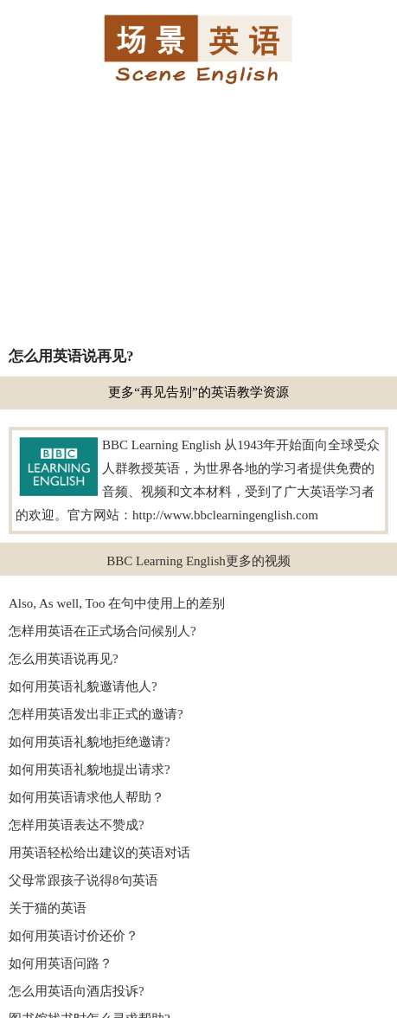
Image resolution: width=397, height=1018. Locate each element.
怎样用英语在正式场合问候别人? (102, 631)
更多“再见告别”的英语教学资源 (198, 392)
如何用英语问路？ (60, 963)
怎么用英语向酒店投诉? (76, 991)
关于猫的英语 (47, 908)
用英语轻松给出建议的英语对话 (99, 853)
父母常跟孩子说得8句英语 (83, 880)
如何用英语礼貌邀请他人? (83, 686)
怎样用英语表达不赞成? (76, 825)
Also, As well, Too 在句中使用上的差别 (117, 603)
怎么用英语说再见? (63, 659)
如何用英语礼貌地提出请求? (89, 769)
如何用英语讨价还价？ (73, 936)
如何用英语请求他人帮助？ (86, 797)
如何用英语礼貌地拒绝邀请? (89, 742)
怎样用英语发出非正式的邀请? (96, 714)
